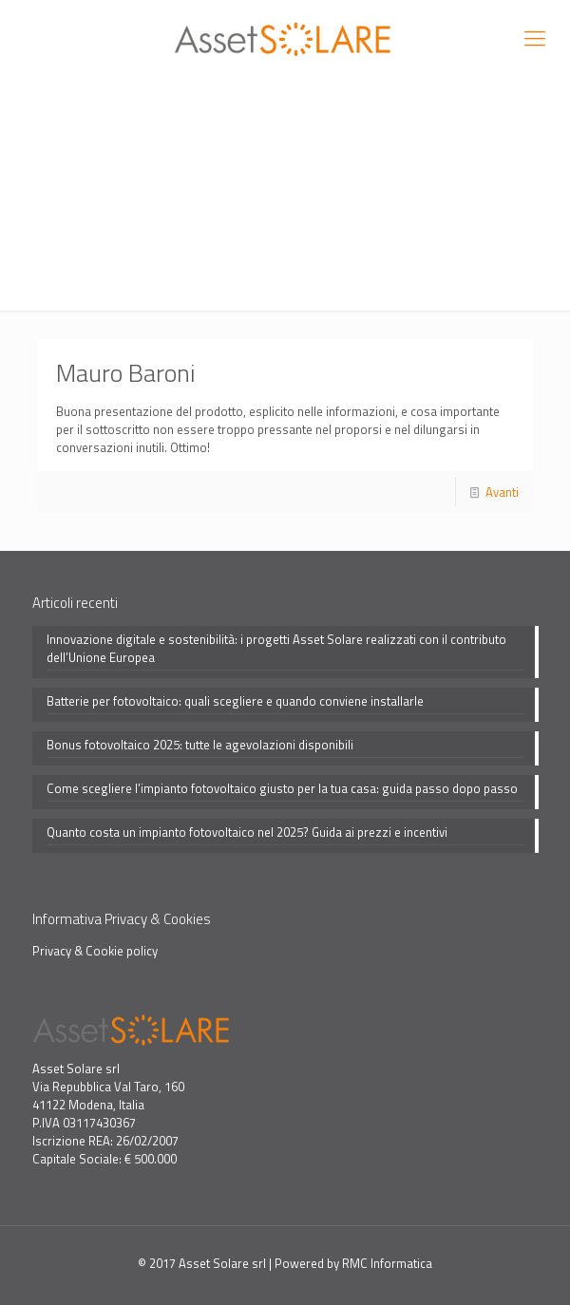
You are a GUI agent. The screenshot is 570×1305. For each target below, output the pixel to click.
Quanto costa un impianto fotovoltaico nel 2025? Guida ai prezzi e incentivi (247, 832)
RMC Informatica (387, 1263)
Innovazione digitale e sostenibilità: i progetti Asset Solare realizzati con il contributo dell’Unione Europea (276, 649)
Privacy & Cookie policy (95, 950)
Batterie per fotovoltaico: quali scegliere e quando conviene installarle (235, 701)
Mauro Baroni (126, 372)
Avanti (502, 491)
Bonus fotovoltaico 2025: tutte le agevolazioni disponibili (200, 745)
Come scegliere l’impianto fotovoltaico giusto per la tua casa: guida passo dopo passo (282, 789)
